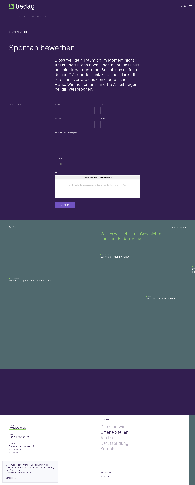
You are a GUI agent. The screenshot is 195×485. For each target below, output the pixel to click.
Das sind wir (112, 427)
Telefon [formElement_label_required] (103, 119)
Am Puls (108, 438)
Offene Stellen (20, 32)
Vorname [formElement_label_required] (58, 105)
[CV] (97, 186)
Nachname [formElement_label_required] (58, 119)
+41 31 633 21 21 (19, 437)
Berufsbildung (114, 444)
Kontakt (108, 449)
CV (56, 173)
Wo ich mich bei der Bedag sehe (66, 133)
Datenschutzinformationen (18, 473)
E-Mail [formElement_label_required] (102, 105)
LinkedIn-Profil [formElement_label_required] (60, 159)
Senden (65, 205)
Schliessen (11, 478)
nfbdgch (17, 428)
